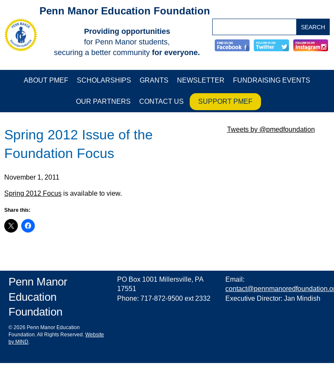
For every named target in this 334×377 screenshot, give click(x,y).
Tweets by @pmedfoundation (271, 129)
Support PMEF (225, 101)
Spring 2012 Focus (33, 193)
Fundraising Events (271, 80)
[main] (111, 182)
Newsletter (201, 80)
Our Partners (103, 101)
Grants (154, 80)
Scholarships (104, 80)
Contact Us (161, 101)
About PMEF (46, 80)
